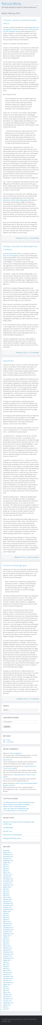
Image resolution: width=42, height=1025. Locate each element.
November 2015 (8, 905)
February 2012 (7, 995)
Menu (38, 5)
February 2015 (7, 924)
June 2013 (6, 964)
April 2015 (6, 919)
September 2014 (8, 934)
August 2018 (7, 852)
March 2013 (7, 970)
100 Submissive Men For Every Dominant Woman (18, 802)
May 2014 (6, 942)
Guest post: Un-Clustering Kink (12, 835)
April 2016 (6, 895)
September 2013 (8, 958)
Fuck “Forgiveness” (16, 753)
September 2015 (8, 909)
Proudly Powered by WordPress (12, 1019)
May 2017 (6, 869)
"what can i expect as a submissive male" (16, 808)
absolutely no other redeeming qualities (15, 200)
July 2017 (6, 865)
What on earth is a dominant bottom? (15, 806)
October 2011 (7, 1001)
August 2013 (7, 960)
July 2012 (6, 986)
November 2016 (8, 881)
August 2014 (7, 936)
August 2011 (7, 1005)
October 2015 (7, 907)
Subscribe (6, 726)
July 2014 (6, 938)
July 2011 (6, 1007)
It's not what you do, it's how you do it (15, 810)
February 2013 (7, 972)
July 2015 (6, 913)
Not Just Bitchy (11, 4)
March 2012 (7, 993)
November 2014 (8, 930)
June (4, 760)
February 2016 (7, 899)
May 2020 (6, 850)
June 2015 (6, 915)
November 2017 (8, 856)
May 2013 (6, 966)
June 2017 (6, 867)
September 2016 (8, 885)
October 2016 (7, 883)
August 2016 (7, 887)
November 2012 (8, 978)
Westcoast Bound (10, 253)
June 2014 (6, 940)
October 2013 (7, 956)
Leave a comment (33, 557)
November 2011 (8, 999)
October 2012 (7, 980)
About (10, 760)
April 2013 (6, 968)
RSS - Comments (8, 742)
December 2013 (8, 952)
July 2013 (6, 962)
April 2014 (6, 944)
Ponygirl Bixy (15, 256)
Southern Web (6, 1021)
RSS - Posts (6, 740)
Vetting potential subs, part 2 (12, 838)
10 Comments (34, 352)
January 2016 (7, 901)
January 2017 (7, 877)
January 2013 (7, 974)
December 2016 (8, 879)
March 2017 (7, 873)
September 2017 (8, 861)
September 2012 (8, 982)
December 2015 (8, 903)
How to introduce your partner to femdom (16, 804)
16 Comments (34, 238)
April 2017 (6, 871)
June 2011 (6, 1009)
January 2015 (7, 926)
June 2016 (6, 891)
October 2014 (7, 932)
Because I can (7, 831)
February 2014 (7, 948)
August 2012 (7, 984)
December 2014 (8, 928)
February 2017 (7, 875)
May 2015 (6, 917)
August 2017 (7, 863)
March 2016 (7, 897)
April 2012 (6, 991)
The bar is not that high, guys (15, 565)
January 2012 (7, 997)
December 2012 (8, 976)
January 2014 (7, 950)
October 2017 (7, 859)
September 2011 (8, 1003)
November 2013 (8, 954)
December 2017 (8, 854)
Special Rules (8, 360)
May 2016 (6, 893)
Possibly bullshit (8, 827)
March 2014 (7, 946)
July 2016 (6, 889)
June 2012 (6, 989)
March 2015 (7, 921)
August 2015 (7, 911)
